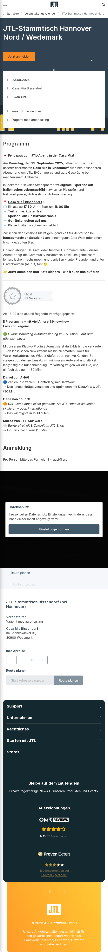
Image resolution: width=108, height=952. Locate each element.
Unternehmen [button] (19, 717)
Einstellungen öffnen (54, 529)
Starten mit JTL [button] (21, 740)
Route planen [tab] (20, 573)
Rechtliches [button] (18, 729)
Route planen (68, 680)
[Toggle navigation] (4, 4)
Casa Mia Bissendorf (27, 88)
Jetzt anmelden (19, 56)
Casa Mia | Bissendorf (25, 202)
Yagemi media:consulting (30, 120)
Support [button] (14, 706)
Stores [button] (13, 752)
